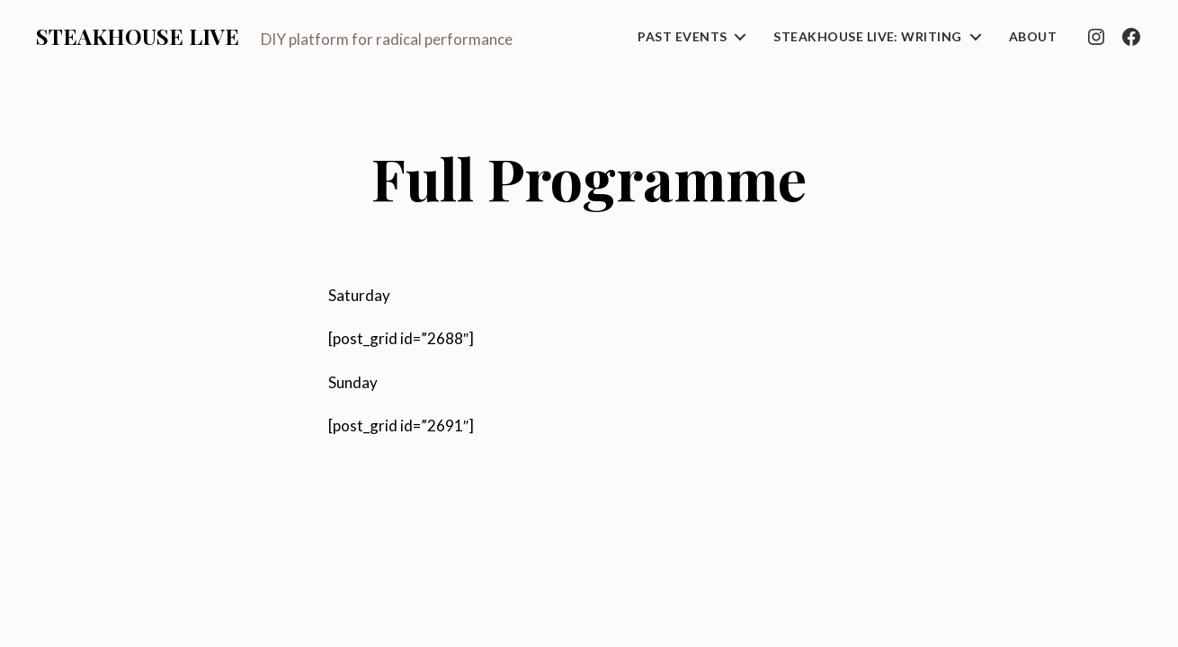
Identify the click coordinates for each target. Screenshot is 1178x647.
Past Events (682, 37)
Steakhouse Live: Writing (867, 37)
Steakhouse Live (137, 36)
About (1033, 37)
